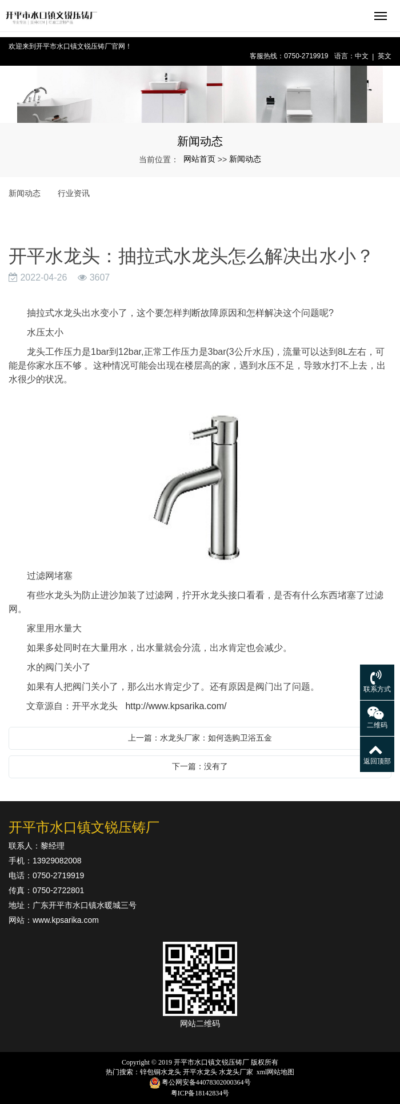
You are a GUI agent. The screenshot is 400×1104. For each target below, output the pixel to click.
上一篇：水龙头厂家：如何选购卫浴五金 (200, 737)
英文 (384, 56)
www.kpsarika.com (66, 920)
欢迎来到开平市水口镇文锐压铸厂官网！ (70, 46)
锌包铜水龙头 (160, 1072)
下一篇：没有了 (200, 766)
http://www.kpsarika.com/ (175, 706)
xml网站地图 (276, 1072)
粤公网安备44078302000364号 (206, 1082)
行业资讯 (74, 193)
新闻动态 (245, 158)
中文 (362, 56)
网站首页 (199, 158)
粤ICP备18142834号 (200, 1093)
